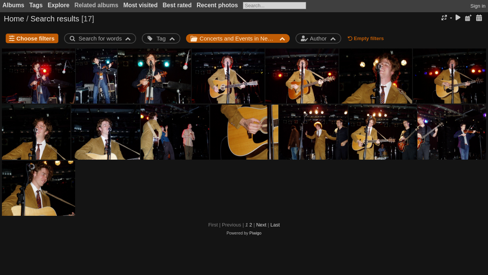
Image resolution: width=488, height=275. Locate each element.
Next (261, 225)
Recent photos (217, 5)
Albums (13, 5)
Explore (58, 5)
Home (14, 19)
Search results (54, 19)
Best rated (177, 5)
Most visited (140, 5)
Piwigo (255, 233)
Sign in (478, 6)
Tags (36, 5)
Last (275, 225)
